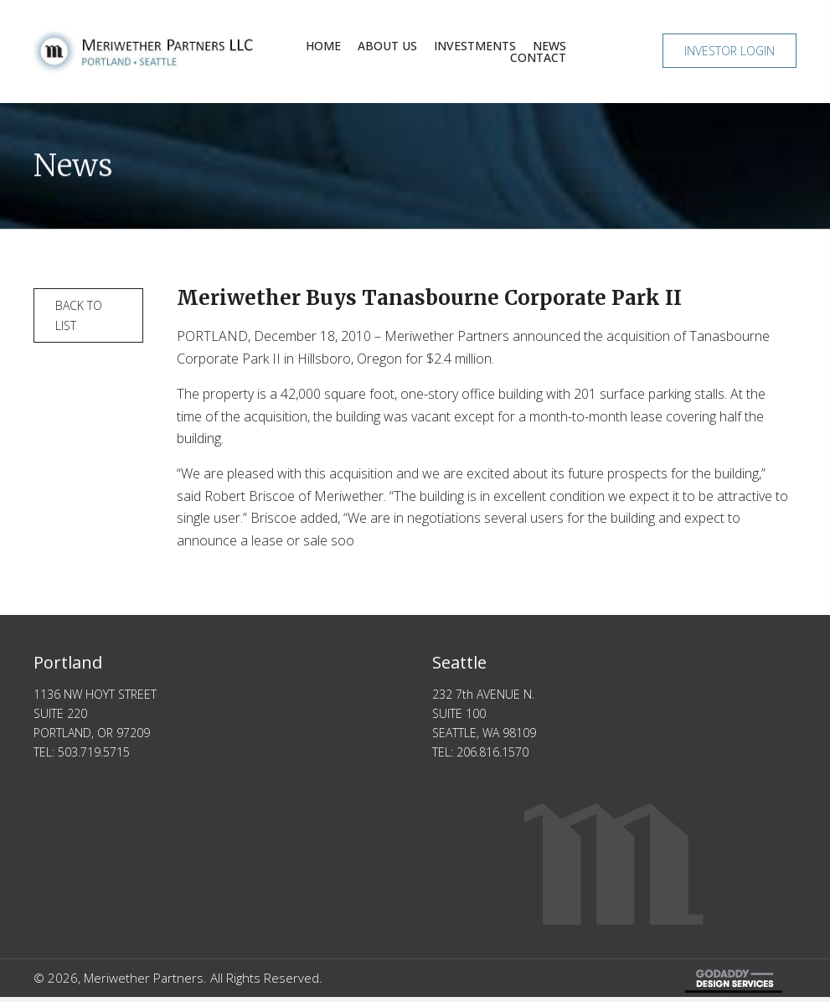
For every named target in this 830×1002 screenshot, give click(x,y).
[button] (729, 51)
